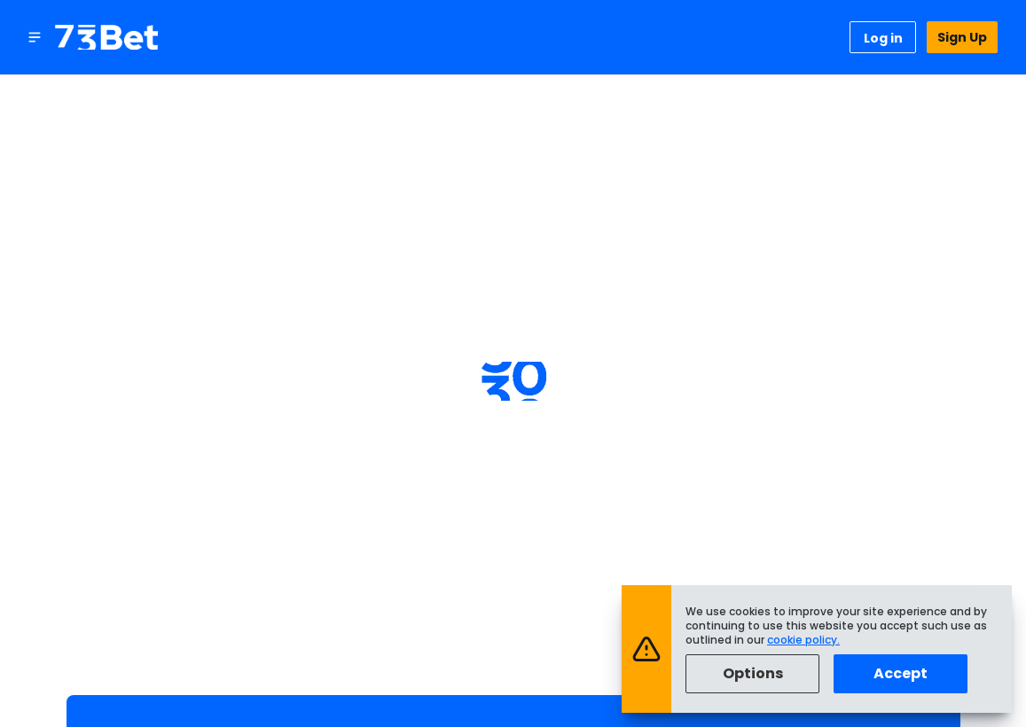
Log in (883, 38)
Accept (900, 673)
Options (753, 673)
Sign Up (962, 37)
